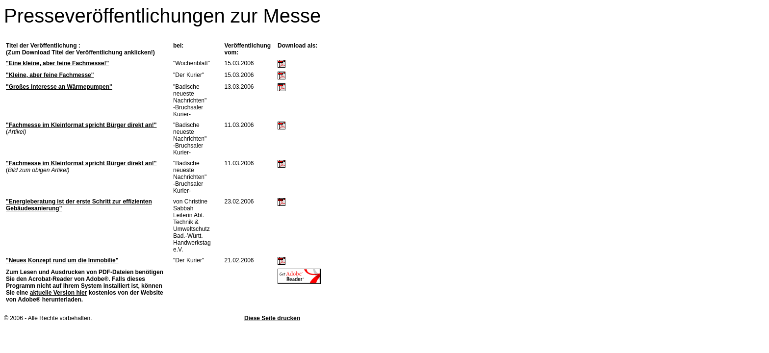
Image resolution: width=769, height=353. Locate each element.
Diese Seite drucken (272, 318)
